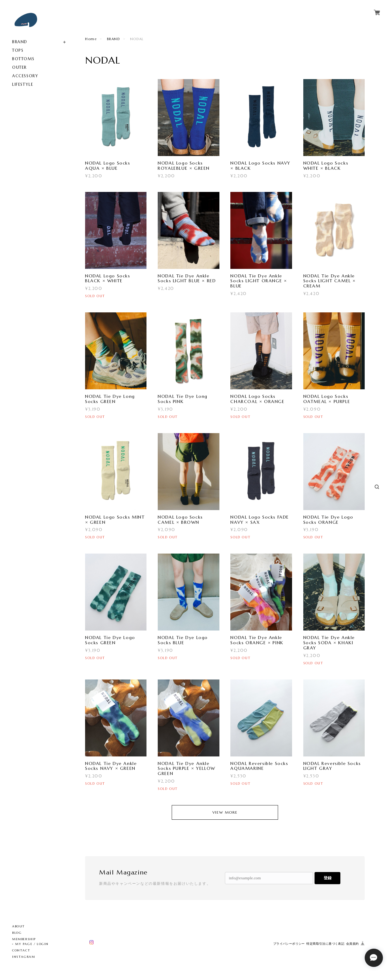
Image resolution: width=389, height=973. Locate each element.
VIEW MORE (224, 812)
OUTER (19, 67)
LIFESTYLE (22, 84)
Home (91, 39)
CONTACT (21, 950)
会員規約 (352, 943)
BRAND (19, 42)
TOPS (17, 50)
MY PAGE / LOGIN (32, 944)
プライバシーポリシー (289, 943)
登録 (328, 878)
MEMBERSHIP (24, 939)
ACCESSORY (25, 76)
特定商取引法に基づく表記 (325, 943)
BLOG (17, 933)
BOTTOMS (23, 59)
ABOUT (18, 926)
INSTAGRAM (23, 957)
